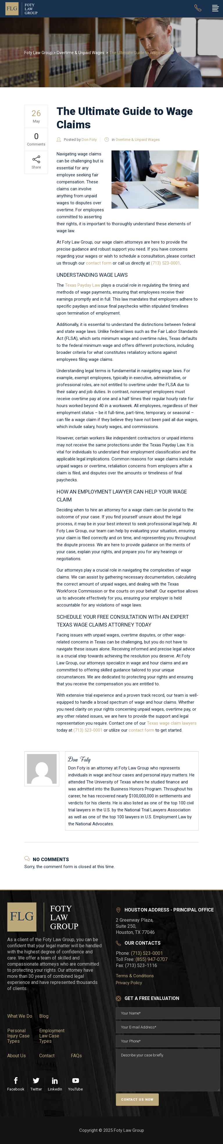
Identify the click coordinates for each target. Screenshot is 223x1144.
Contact (47, 1055)
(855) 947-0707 (152, 959)
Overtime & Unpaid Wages (80, 53)
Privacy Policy (129, 982)
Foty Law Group (38, 53)
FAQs (76, 1055)
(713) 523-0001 (165, 263)
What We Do (19, 1016)
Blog (43, 1016)
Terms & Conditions (135, 975)
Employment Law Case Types (51, 1036)
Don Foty (89, 139)
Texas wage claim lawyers (172, 723)
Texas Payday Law (82, 285)
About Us (16, 1055)
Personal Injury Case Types (18, 1036)
